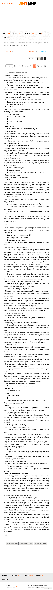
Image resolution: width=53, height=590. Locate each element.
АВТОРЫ (15, 34)
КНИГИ (27, 34)
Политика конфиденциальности (37, 587)
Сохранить (43, 51)
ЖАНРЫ (5, 34)
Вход (3, 3)
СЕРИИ (38, 34)
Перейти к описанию (12, 543)
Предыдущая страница (26, 543)
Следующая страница (40, 543)
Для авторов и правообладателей (37, 585)
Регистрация (10, 3)
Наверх (48, 588)
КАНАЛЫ (6, 37)
